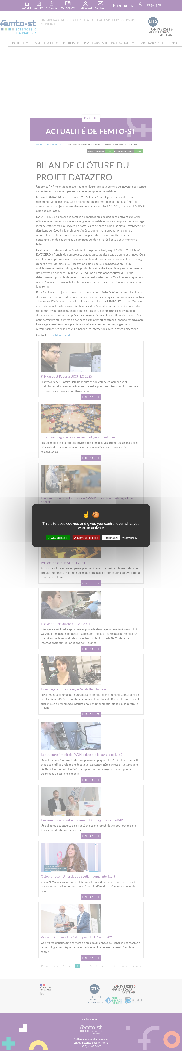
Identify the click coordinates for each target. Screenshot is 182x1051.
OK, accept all (58, 537)
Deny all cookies (86, 537)
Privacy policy (129, 537)
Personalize (110, 537)
